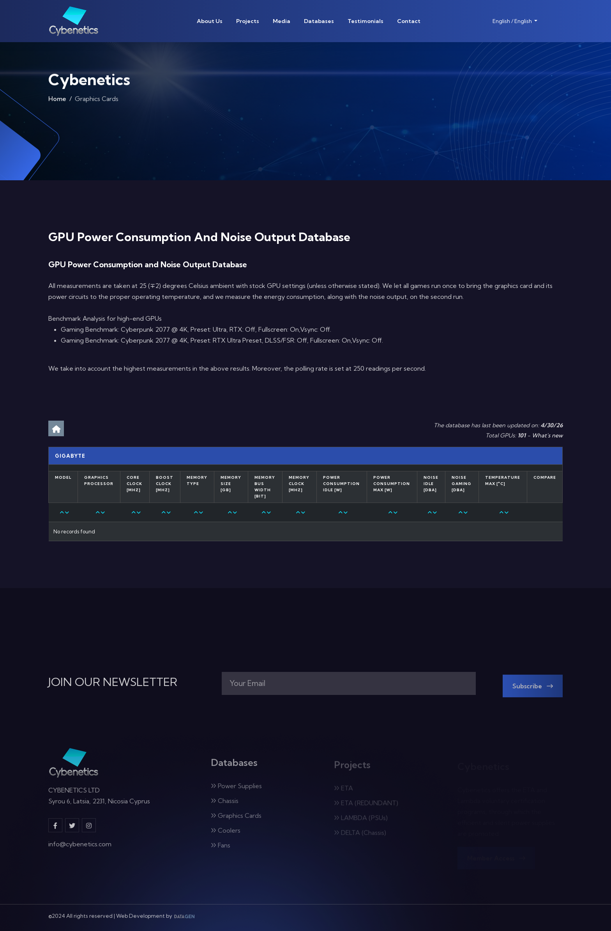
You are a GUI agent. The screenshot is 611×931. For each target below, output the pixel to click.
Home (57, 102)
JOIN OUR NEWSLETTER (112, 682)
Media (281, 21)
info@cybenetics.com (79, 850)
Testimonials (365, 21)
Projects (247, 21)
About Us (210, 21)
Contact (408, 21)
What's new (547, 435)
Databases (319, 21)
